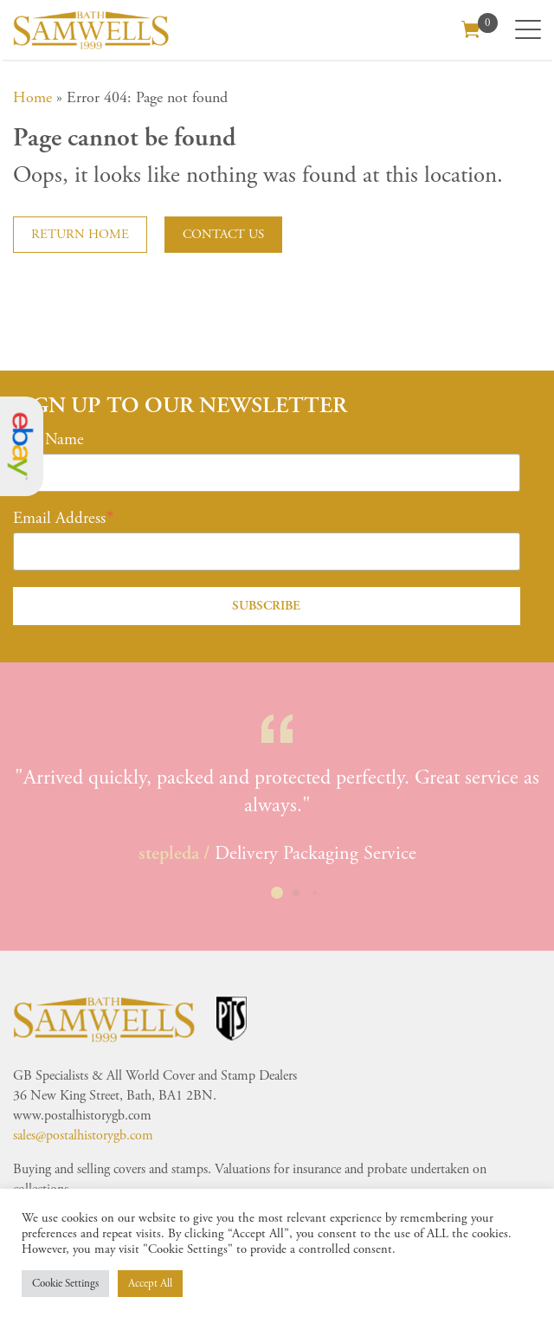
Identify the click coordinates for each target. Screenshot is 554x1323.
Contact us (223, 234)
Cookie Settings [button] (65, 1283)
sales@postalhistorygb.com (83, 1135)
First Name (48, 439)
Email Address (59, 518)
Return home (80, 234)
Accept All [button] (150, 1283)
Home (32, 97)
